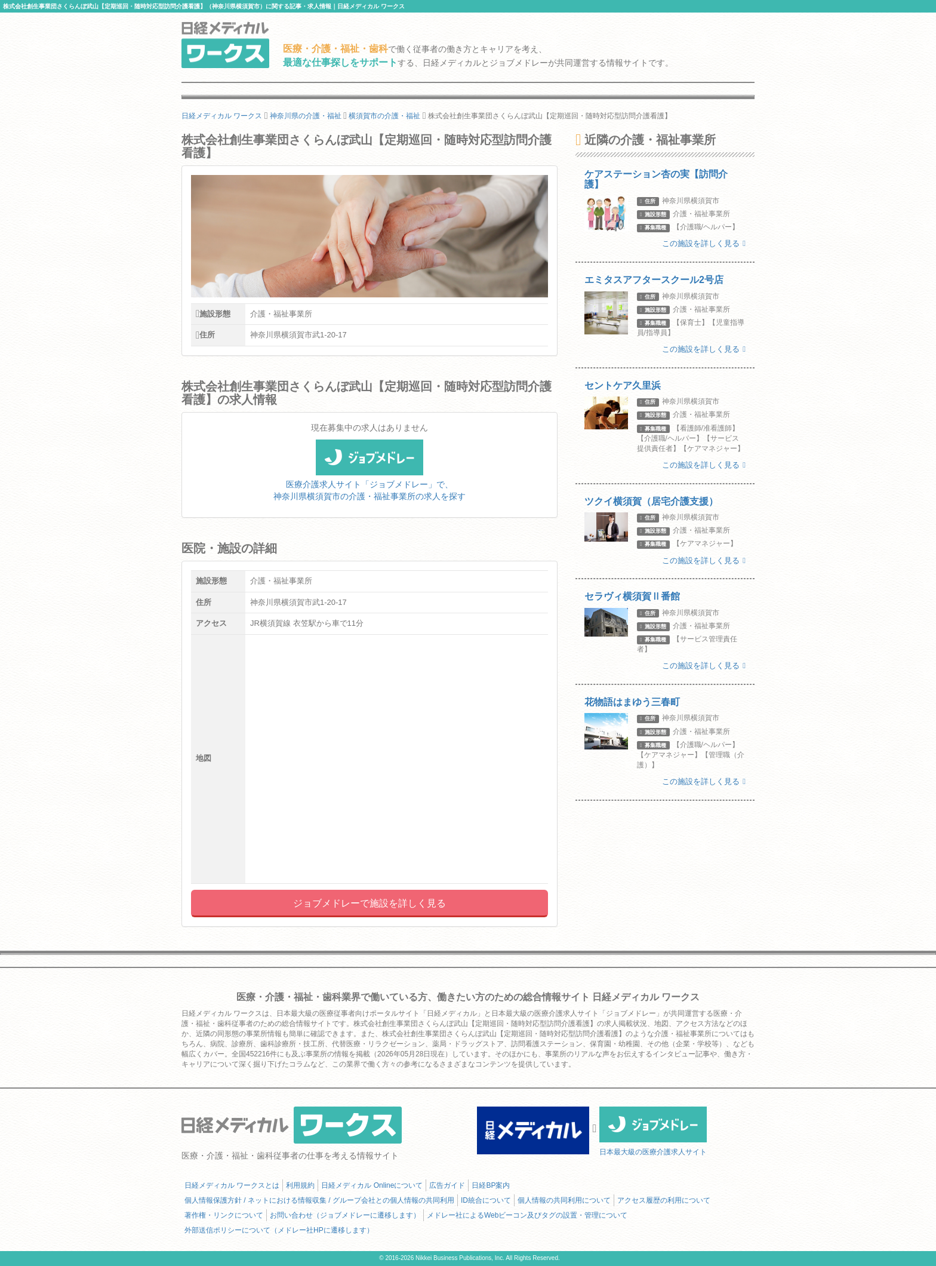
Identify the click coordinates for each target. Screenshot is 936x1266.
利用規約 (300, 1185)
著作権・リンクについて (223, 1215)
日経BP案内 (491, 1185)
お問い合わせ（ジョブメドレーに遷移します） (345, 1215)
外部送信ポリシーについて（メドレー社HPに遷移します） (279, 1230)
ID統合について (486, 1200)
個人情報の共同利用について (564, 1200)
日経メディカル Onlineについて (372, 1185)
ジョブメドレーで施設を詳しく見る (369, 903)
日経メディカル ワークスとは (231, 1185)
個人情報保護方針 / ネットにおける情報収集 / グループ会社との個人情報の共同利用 (319, 1200)
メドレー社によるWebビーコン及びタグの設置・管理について (527, 1215)
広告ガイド (447, 1185)
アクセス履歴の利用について (663, 1200)
